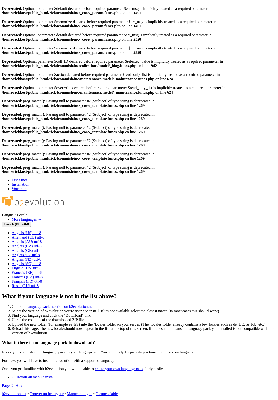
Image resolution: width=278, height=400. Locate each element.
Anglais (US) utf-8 (26, 233)
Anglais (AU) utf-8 (27, 242)
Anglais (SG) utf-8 (26, 264)
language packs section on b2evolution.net (60, 306)
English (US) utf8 (26, 268)
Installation (20, 184)
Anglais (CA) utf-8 (27, 246)
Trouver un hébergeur (47, 394)
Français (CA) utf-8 (27, 277)
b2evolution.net (14, 394)
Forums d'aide (107, 394)
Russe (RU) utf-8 (25, 286)
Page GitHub (12, 385)
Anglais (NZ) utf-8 (26, 259)
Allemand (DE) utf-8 (28, 237)
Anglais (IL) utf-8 (26, 255)
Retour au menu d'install (33, 377)
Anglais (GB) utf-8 (27, 250)
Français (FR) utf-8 (27, 281)
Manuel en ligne (79, 394)
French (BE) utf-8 (16, 224)
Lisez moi (19, 180)
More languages (27, 219)
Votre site (19, 189)
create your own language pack (119, 369)
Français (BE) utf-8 (27, 272)
